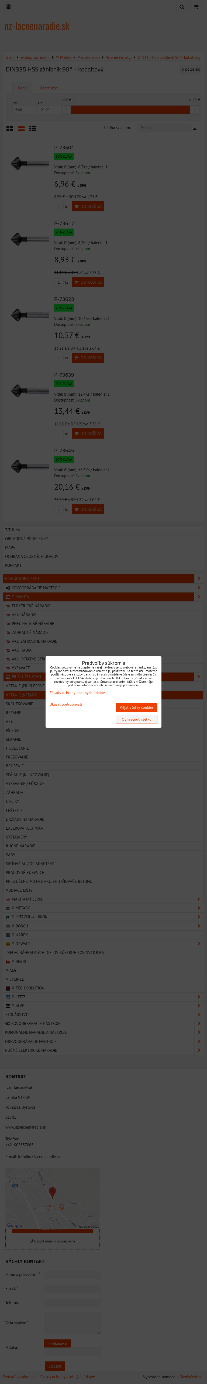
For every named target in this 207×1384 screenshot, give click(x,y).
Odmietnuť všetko (136, 719)
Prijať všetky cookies (137, 707)
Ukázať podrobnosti (66, 704)
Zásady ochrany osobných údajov (77, 692)
